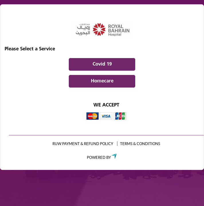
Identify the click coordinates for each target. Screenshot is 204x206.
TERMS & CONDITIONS (140, 143)
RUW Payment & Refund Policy (82, 143)
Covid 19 (102, 64)
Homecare (102, 81)
